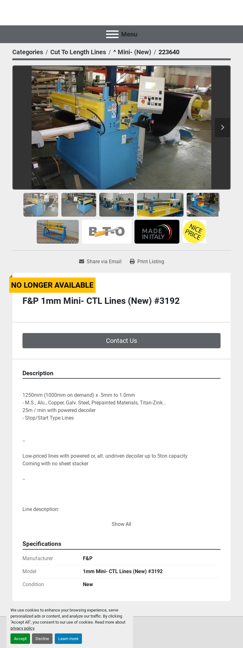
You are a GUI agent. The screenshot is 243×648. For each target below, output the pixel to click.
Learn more (68, 638)
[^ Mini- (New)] (132, 52)
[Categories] (27, 52)
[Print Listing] (147, 262)
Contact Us (121, 340)
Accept (20, 638)
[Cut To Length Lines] (78, 52)
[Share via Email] (100, 262)
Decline (42, 638)
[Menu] (112, 34)
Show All (121, 524)
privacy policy (22, 628)
